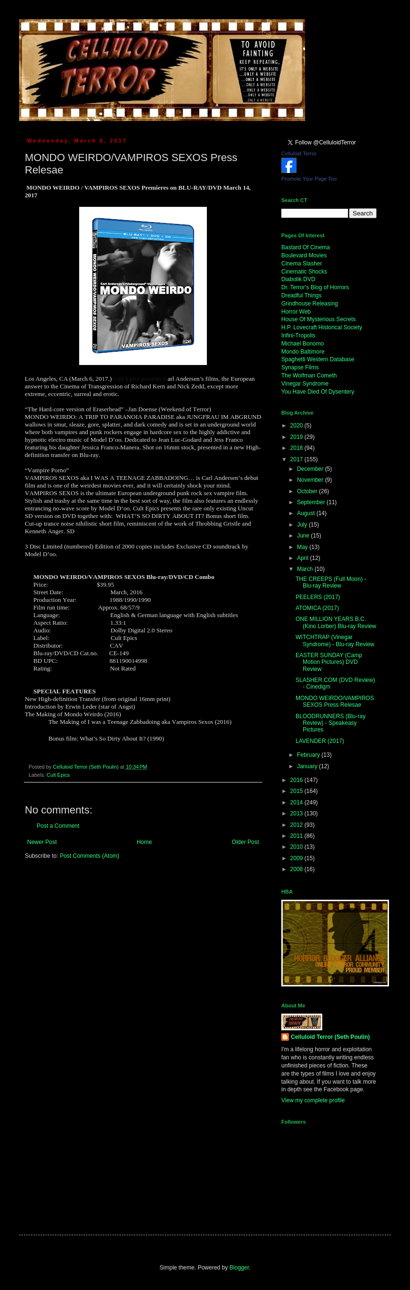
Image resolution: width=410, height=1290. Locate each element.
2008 (297, 869)
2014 (297, 802)
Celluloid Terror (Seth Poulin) (330, 1037)
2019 (297, 437)
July (303, 524)
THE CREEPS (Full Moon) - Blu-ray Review (331, 582)
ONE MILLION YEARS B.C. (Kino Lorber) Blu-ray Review (336, 622)
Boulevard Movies (304, 255)
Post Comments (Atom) (89, 856)
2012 (297, 825)
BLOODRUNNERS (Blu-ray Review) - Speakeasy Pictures (331, 723)
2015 (297, 791)
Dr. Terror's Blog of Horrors (315, 287)
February (309, 755)
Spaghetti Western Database (317, 359)
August (307, 513)
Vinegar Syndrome (304, 383)
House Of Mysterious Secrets (318, 319)
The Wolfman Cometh (309, 375)
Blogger (239, 1267)
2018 (297, 448)
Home (144, 842)
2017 (297, 459)
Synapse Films (300, 367)
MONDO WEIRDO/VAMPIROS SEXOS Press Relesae (335, 701)
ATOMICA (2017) (317, 608)
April (303, 558)
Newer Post (42, 842)
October (308, 491)
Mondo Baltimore (303, 351)
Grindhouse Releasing (309, 303)
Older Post (245, 842)
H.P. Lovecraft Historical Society (321, 327)
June (304, 535)
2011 (297, 836)
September (312, 502)
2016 (297, 780)
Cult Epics (58, 775)
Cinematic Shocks (304, 271)
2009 (297, 858)
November (311, 480)
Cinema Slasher (301, 263)
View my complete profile (313, 1100)
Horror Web (296, 311)
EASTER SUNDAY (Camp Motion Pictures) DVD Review (329, 662)
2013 (297, 813)
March (306, 569)
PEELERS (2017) (318, 597)
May (303, 547)
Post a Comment (58, 826)
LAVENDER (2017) (320, 741)
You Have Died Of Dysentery (317, 391)
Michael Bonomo (302, 343)
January (308, 766)
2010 (297, 846)
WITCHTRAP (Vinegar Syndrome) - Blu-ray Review (335, 640)
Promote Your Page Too (309, 179)
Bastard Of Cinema (305, 247)
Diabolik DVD (298, 279)
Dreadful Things (301, 295)
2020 (297, 425)
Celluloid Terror (299, 153)
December (311, 469)
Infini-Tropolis (298, 335)
